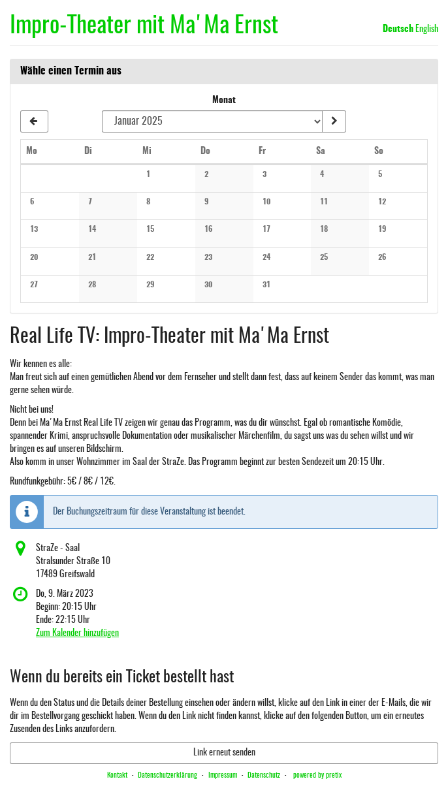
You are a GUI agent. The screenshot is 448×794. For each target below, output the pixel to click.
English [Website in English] (426, 29)
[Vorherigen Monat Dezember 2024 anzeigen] (34, 121)
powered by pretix (317, 775)
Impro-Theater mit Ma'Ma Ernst (144, 26)
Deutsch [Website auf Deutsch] (398, 29)
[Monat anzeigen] (333, 121)
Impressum (222, 775)
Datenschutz (264, 775)
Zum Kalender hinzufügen (77, 633)
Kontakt (117, 775)
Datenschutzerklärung (167, 775)
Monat (224, 100)
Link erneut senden (224, 752)
